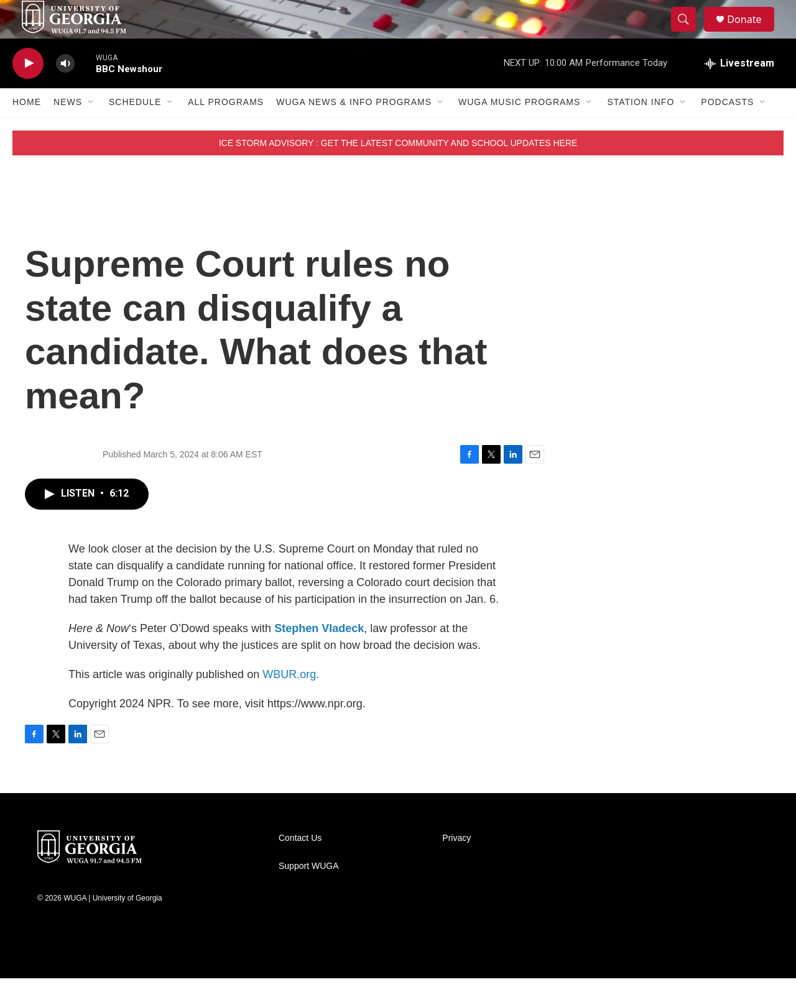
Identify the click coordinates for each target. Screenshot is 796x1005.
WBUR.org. (290, 701)
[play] (28, 90)
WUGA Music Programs (519, 129)
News (67, 129)
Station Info (640, 129)
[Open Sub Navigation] (91, 129)
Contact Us (300, 865)
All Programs (226, 129)
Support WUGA (308, 892)
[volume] (65, 90)
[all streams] (739, 90)
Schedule (135, 129)
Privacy (456, 865)
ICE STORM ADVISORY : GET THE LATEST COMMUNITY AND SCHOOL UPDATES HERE (398, 170)
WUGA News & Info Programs (354, 129)
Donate (752, 32)
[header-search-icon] (689, 33)
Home (26, 129)
